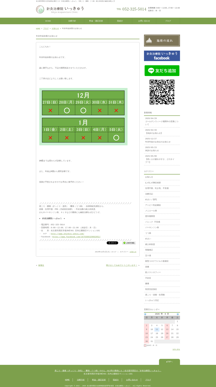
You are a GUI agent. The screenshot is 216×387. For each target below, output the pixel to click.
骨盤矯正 (149, 248)
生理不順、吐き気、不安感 (157, 187)
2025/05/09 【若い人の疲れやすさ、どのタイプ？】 (159, 157)
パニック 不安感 (152, 220)
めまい (148, 237)
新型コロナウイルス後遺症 (157, 259)
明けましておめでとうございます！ (121, 265)
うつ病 (148, 231)
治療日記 (149, 192)
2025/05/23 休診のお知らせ (152, 147)
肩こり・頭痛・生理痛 (155, 293)
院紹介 (120, 21)
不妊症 (148, 276)
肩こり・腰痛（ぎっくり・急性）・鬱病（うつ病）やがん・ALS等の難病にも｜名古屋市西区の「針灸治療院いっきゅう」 (108, 369)
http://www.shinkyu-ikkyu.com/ (67, 233)
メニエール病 (151, 209)
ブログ (168, 21)
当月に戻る (176, 348)
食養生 (41, 265)
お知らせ (55, 28)
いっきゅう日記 (152, 299)
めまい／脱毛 (151, 198)
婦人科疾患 (150, 243)
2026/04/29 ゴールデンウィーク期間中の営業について (161, 120)
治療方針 (72, 21)
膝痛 (147, 282)
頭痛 (147, 265)
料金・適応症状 (96, 21)
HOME (48, 21)
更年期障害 (150, 215)
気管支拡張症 (151, 288)
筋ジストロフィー (153, 271)
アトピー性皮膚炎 (153, 203)
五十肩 (148, 254)
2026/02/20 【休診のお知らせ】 (154, 130)
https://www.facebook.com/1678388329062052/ (76, 236)
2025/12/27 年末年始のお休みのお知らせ (158, 139)
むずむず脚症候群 (153, 181)
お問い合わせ (144, 21)
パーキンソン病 (152, 226)
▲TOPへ (169, 360)
